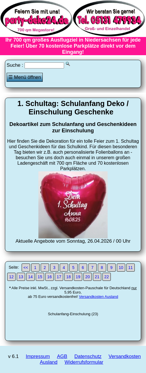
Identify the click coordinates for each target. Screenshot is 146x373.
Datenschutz (88, 356)
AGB (62, 356)
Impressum (38, 356)
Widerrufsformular (84, 362)
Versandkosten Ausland (98, 296)
